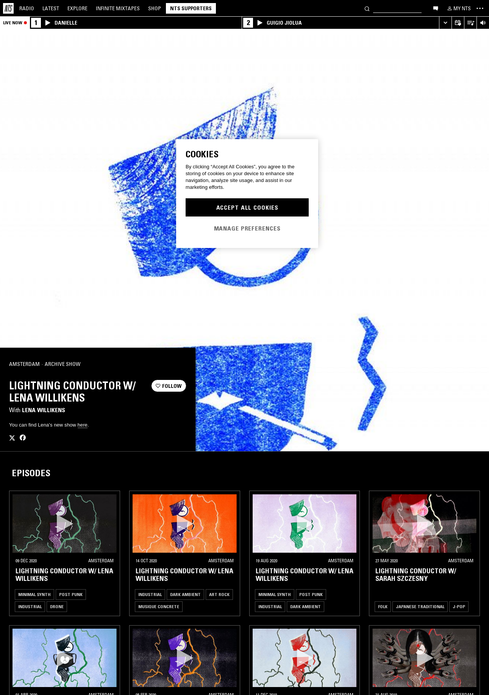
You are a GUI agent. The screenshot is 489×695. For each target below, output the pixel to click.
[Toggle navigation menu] (480, 8)
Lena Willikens (43, 410)
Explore (77, 8)
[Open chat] (436, 8)
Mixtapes (118, 8)
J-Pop (459, 606)
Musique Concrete (158, 606)
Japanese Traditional (420, 606)
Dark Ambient (185, 594)
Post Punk (71, 594)
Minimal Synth (34, 594)
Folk (382, 606)
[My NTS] (458, 8)
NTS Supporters (191, 8)
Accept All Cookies (247, 207)
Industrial (30, 606)
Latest (50, 8)
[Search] (367, 8)
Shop (154, 8)
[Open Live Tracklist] (470, 23)
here (82, 425)
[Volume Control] (483, 23)
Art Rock (219, 594)
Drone (57, 606)
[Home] (8, 8)
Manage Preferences (247, 228)
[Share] (177, 364)
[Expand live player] (445, 23)
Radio (26, 8)
